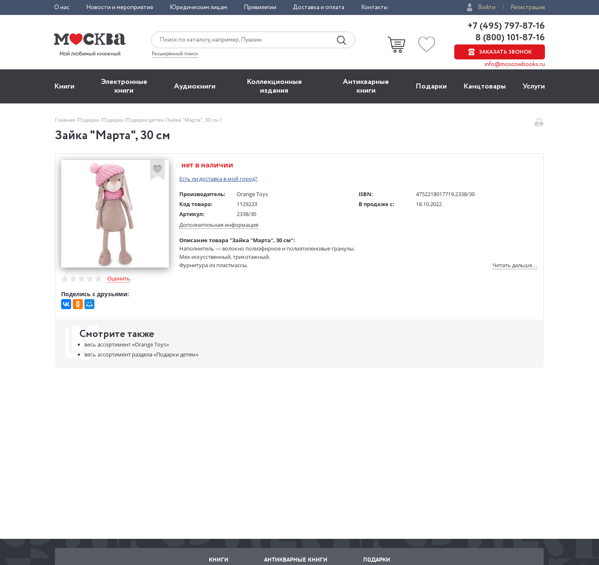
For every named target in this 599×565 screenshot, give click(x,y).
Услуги (533, 86)
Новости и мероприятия (119, 7)
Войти (486, 7)
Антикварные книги (366, 86)
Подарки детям (145, 119)
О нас (61, 7)
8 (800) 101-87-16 (509, 38)
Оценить (119, 278)
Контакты (374, 7)
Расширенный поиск (175, 54)
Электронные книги (124, 86)
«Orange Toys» (126, 345)
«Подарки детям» (141, 355)
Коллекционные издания (274, 86)
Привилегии (260, 7)
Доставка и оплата (318, 7)
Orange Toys (252, 194)
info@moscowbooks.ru (515, 64)
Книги (64, 86)
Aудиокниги (194, 86)
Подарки (431, 86)
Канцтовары (484, 86)
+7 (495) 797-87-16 (506, 26)
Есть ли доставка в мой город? (219, 178)
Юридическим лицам (198, 7)
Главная (66, 119)
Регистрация (527, 7)
